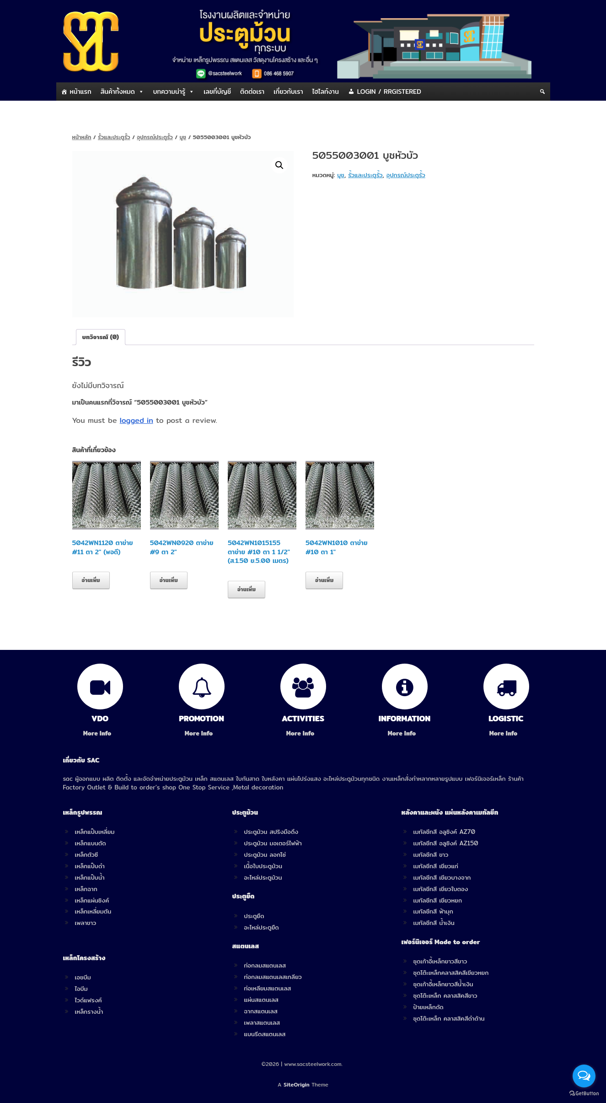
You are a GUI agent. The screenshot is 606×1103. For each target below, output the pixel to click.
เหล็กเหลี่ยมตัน (93, 911)
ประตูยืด (254, 915)
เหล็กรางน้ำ (89, 1011)
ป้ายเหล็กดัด (428, 1006)
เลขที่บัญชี (217, 92)
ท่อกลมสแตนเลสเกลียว (273, 976)
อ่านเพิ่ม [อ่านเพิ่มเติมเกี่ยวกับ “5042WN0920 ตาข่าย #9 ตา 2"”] (169, 580)
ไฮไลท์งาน (325, 92)
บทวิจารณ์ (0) (100, 336)
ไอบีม (81, 988)
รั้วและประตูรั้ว (114, 137)
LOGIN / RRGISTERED (389, 92)
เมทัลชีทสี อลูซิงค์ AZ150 (445, 843)
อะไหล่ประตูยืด (261, 927)
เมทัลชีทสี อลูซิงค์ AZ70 (444, 831)
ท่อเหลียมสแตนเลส (267, 988)
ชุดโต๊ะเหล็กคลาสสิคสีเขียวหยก (451, 972)
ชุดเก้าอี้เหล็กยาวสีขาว (440, 961)
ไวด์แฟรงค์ (88, 1000)
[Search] (542, 91)
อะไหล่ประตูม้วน (263, 877)
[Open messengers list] (584, 1076)
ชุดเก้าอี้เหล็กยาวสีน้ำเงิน (443, 984)
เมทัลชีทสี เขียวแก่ (435, 866)
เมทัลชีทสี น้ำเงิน (434, 922)
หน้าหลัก (81, 137)
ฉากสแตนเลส (261, 1011)
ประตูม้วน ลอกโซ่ (265, 854)
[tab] (101, 337)
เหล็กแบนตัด (90, 843)
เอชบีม (83, 977)
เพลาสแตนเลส (262, 1022)
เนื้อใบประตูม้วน (263, 866)
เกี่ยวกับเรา (288, 92)
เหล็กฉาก (86, 888)
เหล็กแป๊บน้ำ (90, 877)
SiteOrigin (297, 1085)
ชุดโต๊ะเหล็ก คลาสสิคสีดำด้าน (449, 1018)
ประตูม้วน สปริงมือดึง (271, 831)
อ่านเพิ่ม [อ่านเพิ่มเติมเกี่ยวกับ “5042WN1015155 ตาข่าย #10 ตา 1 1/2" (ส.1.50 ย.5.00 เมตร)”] (246, 589)
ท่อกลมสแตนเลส (265, 965)
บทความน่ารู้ (169, 92)
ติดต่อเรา (252, 92)
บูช (182, 137)
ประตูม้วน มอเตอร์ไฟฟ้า (273, 843)
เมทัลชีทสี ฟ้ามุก (433, 911)
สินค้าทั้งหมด (118, 92)
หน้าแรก (80, 92)
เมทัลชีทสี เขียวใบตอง (440, 888)
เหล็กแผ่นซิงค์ (92, 900)
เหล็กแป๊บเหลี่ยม (95, 831)
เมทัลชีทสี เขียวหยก (437, 900)
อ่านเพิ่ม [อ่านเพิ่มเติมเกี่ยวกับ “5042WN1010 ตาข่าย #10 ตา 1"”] (324, 580)
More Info (100, 733)
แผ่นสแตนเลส (261, 999)
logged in (136, 420)
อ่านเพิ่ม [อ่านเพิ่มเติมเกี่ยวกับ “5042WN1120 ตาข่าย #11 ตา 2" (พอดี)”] (91, 580)
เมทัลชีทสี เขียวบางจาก (442, 877)
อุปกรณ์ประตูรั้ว (155, 137)
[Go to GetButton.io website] (584, 1094)
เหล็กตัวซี (86, 854)
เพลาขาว (86, 922)
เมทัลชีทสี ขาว (431, 854)
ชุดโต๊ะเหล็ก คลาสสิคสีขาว (445, 995)
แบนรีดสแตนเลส (265, 1033)
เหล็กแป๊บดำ (90, 866)
